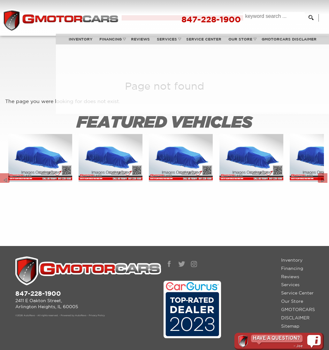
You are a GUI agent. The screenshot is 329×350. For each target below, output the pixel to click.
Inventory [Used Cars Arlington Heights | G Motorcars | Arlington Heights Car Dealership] (52, 41)
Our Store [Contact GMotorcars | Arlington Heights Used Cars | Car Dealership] (213, 41)
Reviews (112, 41)
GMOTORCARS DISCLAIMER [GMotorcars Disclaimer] (261, 41)
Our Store (292, 292)
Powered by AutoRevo (74, 307)
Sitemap (290, 317)
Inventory (291, 251)
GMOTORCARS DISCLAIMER (298, 305)
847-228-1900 (38, 284)
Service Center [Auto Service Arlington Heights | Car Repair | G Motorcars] (176, 41)
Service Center (297, 284)
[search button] (308, 18)
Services (139, 41)
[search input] (271, 18)
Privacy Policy (97, 307)
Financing (82, 41)
